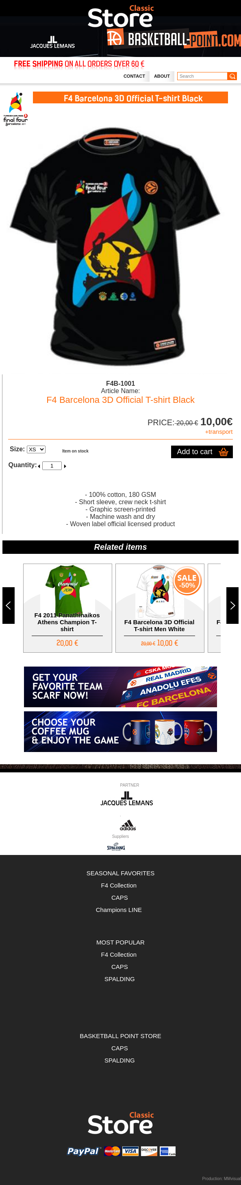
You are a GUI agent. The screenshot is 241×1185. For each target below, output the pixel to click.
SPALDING (119, 978)
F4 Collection (120, 885)
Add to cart (195, 452)
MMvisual (232, 1178)
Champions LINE (120, 909)
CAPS (120, 897)
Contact (134, 76)
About (162, 76)
